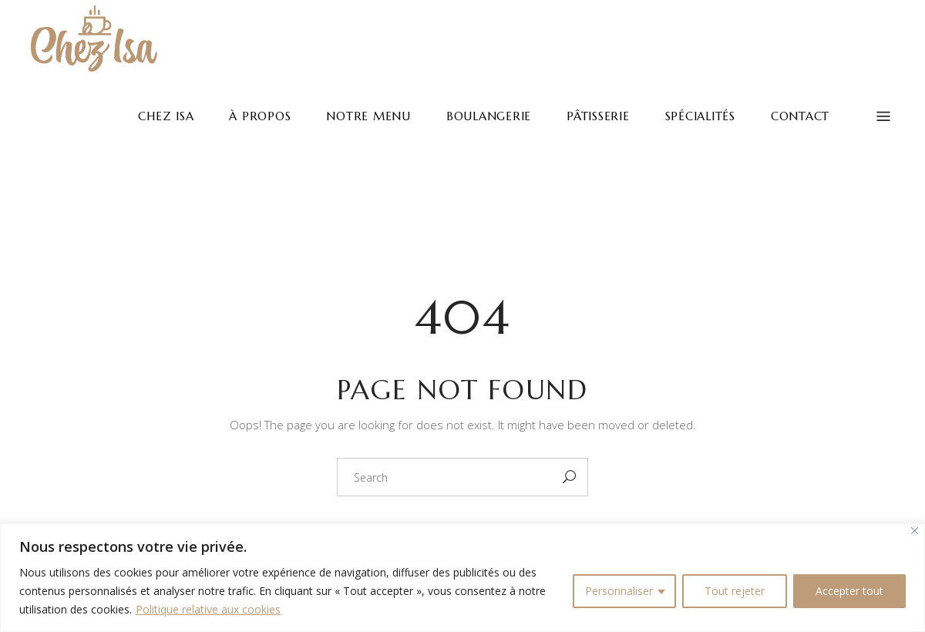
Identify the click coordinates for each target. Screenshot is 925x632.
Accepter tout (849, 590)
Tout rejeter (735, 590)
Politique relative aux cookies (208, 609)
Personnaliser (619, 590)
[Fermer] (914, 530)
